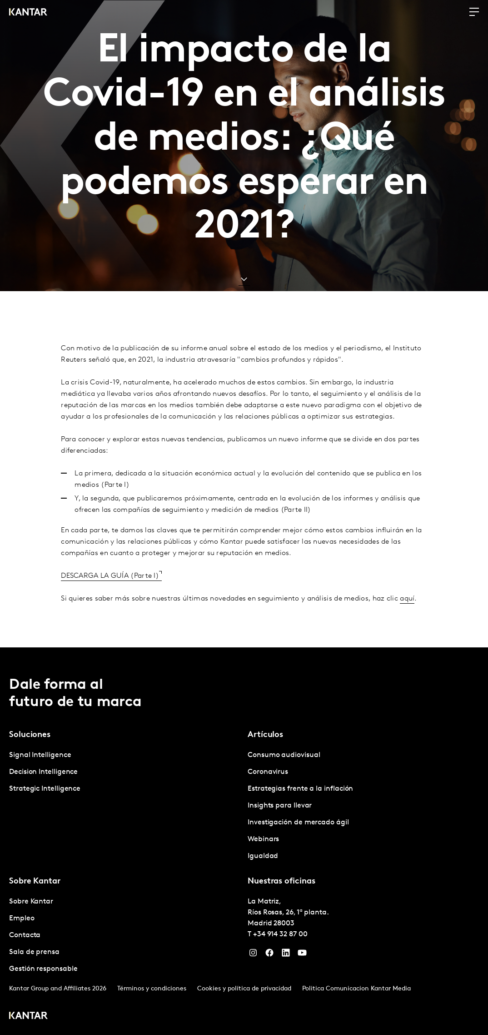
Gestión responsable (43, 969)
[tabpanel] (124, 772)
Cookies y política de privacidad (244, 988)
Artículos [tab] (265, 735)
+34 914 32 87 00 (280, 934)
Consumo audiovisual (284, 755)
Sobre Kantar (31, 901)
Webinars (263, 839)
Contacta (24, 935)
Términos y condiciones (151, 988)
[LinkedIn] (285, 955)
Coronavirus (268, 772)
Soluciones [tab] (29, 735)
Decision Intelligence (43, 772)
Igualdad (263, 856)
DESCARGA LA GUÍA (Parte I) (110, 589)
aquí (407, 612)
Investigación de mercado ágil (298, 822)
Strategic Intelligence (44, 789)
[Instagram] (253, 955)
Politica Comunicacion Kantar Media (356, 988)
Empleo (22, 918)
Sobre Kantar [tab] (34, 881)
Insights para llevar (280, 805)
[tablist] (244, 841)
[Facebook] (269, 955)
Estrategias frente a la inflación (300, 789)
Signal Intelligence (40, 755)
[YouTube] (302, 955)
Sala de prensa (34, 952)
